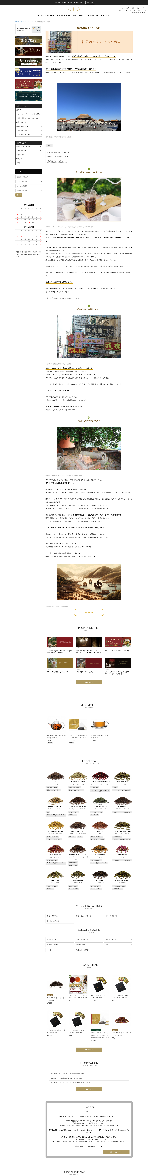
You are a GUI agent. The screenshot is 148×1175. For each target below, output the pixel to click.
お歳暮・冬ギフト (111, 939)
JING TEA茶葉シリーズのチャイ (59, 672)
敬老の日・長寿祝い (83, 950)
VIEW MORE (89, 682)
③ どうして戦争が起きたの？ (56, 161)
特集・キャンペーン (27, 22)
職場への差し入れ (111, 916)
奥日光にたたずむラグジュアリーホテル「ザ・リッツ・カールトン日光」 (88, 652)
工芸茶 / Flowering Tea (22, 130)
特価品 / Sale (94, 15)
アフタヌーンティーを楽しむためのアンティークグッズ (117, 673)
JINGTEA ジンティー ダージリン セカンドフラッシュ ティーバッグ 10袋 (78, 738)
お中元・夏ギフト (82, 939)
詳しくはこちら (116, 1152)
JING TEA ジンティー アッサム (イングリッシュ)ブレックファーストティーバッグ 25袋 (100, 1035)
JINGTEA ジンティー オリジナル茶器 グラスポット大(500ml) (56, 738)
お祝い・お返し (81, 945)
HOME (17, 22)
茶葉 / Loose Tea (64, 15)
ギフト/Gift (106, 15)
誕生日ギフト (51, 939)
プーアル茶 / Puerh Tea (23, 134)
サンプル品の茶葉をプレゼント (117, 650)
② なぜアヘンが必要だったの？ (57, 157)
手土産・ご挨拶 (52, 945)
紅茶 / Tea (19, 110)
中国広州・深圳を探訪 (85, 672)
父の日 (49, 950)
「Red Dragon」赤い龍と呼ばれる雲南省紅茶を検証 (59, 651)
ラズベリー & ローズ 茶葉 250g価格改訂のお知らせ (74, 1082)
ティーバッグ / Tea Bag (46, 15)
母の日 (108, 945)
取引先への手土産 (53, 921)
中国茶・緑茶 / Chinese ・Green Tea (27, 118)
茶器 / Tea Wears (79, 15)
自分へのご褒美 (52, 916)
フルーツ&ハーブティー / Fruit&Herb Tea (28, 114)
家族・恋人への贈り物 (83, 916)
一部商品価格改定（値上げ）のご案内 (70, 1078)
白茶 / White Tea (21, 122)
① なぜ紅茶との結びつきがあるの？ (59, 152)
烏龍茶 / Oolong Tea (22, 126)
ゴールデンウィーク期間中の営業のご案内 (71, 1074)
